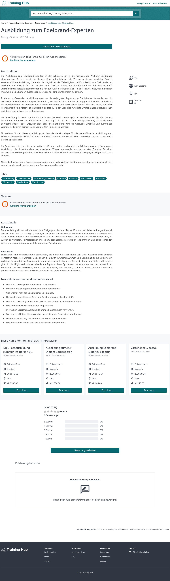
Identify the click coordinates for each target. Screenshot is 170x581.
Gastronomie (40, 23)
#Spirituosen (37, 182)
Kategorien (143, 3)
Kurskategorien (50, 552)
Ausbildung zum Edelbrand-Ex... (60, 23)
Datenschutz (105, 557)
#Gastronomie (23, 178)
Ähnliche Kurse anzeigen (23, 60)
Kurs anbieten (160, 3)
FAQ (73, 557)
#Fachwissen (86, 178)
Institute (47, 557)
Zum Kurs (21, 390)
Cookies (103, 561)
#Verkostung (23, 182)
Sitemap (47, 561)
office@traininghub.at (140, 552)
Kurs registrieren (78, 552)
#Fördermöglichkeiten (44, 178)
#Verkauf (73, 178)
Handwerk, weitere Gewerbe (20, 23)
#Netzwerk (100, 178)
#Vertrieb (61, 178)
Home (3, 23)
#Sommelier (8, 182)
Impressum (104, 552)
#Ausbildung (8, 178)
